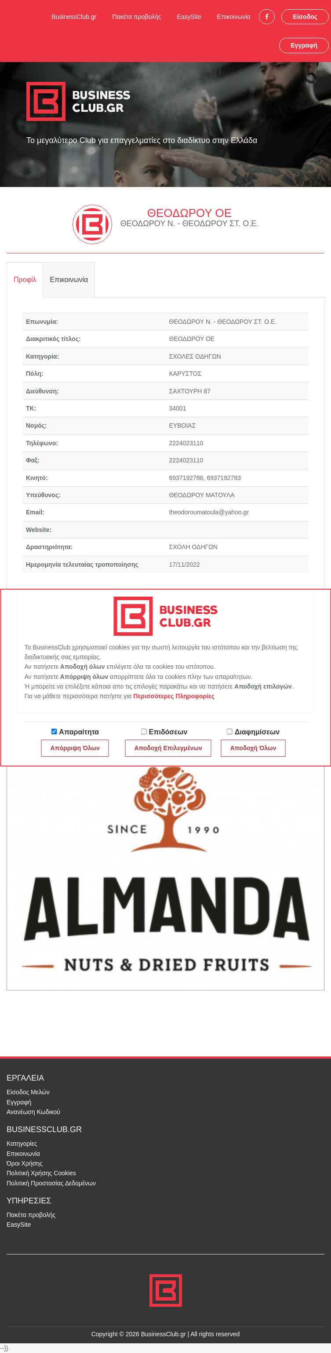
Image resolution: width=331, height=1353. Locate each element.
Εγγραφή (304, 45)
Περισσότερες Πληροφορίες (174, 696)
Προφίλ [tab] (25, 279)
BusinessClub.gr (73, 16)
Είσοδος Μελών (28, 1092)
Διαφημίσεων (257, 732)
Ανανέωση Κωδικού (33, 1111)
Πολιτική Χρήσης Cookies (41, 1173)
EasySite (189, 16)
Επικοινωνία (234, 16)
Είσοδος (305, 16)
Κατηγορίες (22, 1143)
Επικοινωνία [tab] (69, 279)
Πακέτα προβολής (136, 16)
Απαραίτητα (79, 732)
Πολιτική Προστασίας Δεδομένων (51, 1183)
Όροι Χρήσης (25, 1163)
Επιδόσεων (168, 732)
